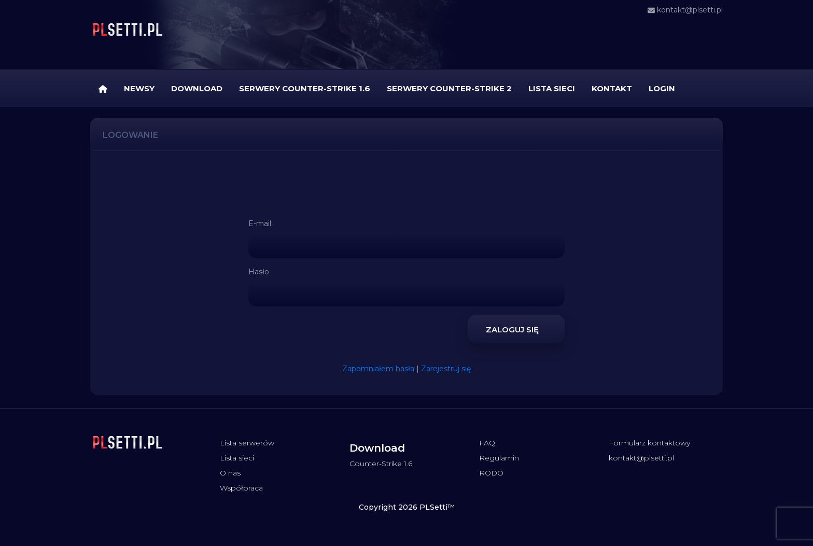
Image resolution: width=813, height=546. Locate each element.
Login (662, 88)
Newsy (139, 88)
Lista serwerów (247, 442)
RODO (491, 473)
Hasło (258, 271)
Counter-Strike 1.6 (380, 463)
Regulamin (499, 458)
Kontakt (612, 88)
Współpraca (241, 488)
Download (196, 88)
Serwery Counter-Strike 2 (449, 88)
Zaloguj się (516, 328)
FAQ (487, 442)
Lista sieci (551, 88)
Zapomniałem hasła (378, 368)
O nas (230, 473)
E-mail (259, 223)
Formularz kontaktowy (649, 442)
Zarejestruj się (446, 368)
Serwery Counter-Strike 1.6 (304, 88)
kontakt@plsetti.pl (685, 10)
